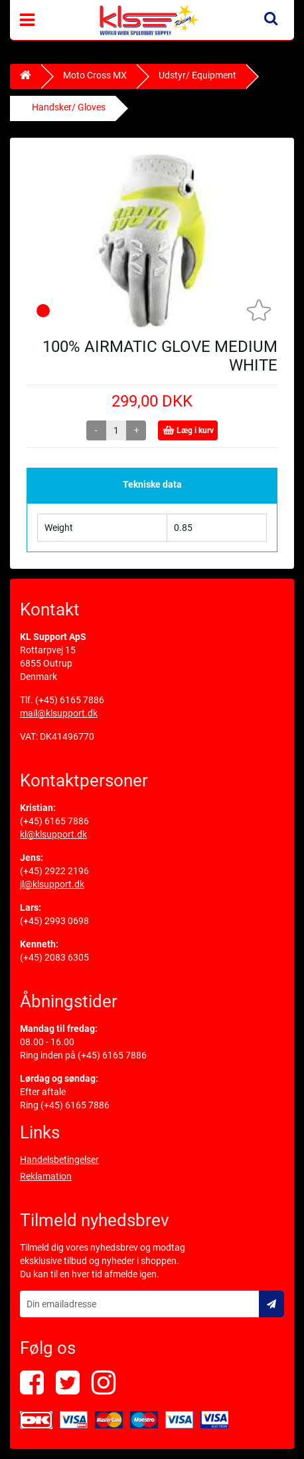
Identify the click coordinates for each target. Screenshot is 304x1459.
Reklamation (46, 1176)
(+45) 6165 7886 (69, 700)
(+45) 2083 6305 (54, 957)
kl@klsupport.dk (53, 834)
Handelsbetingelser (59, 1159)
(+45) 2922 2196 (54, 871)
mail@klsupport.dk (59, 713)
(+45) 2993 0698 (54, 920)
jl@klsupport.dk (52, 884)
